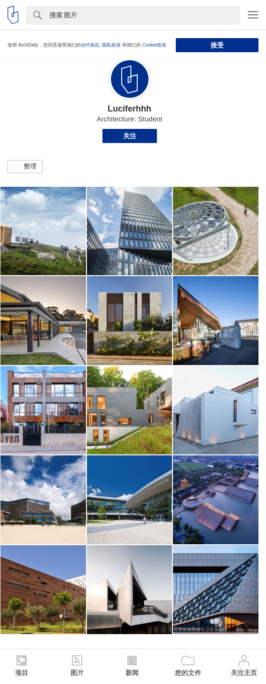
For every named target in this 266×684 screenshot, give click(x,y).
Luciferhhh (129, 108)
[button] (25, 166)
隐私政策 (111, 45)
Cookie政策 (154, 45)
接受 (217, 45)
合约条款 (90, 45)
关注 (129, 136)
